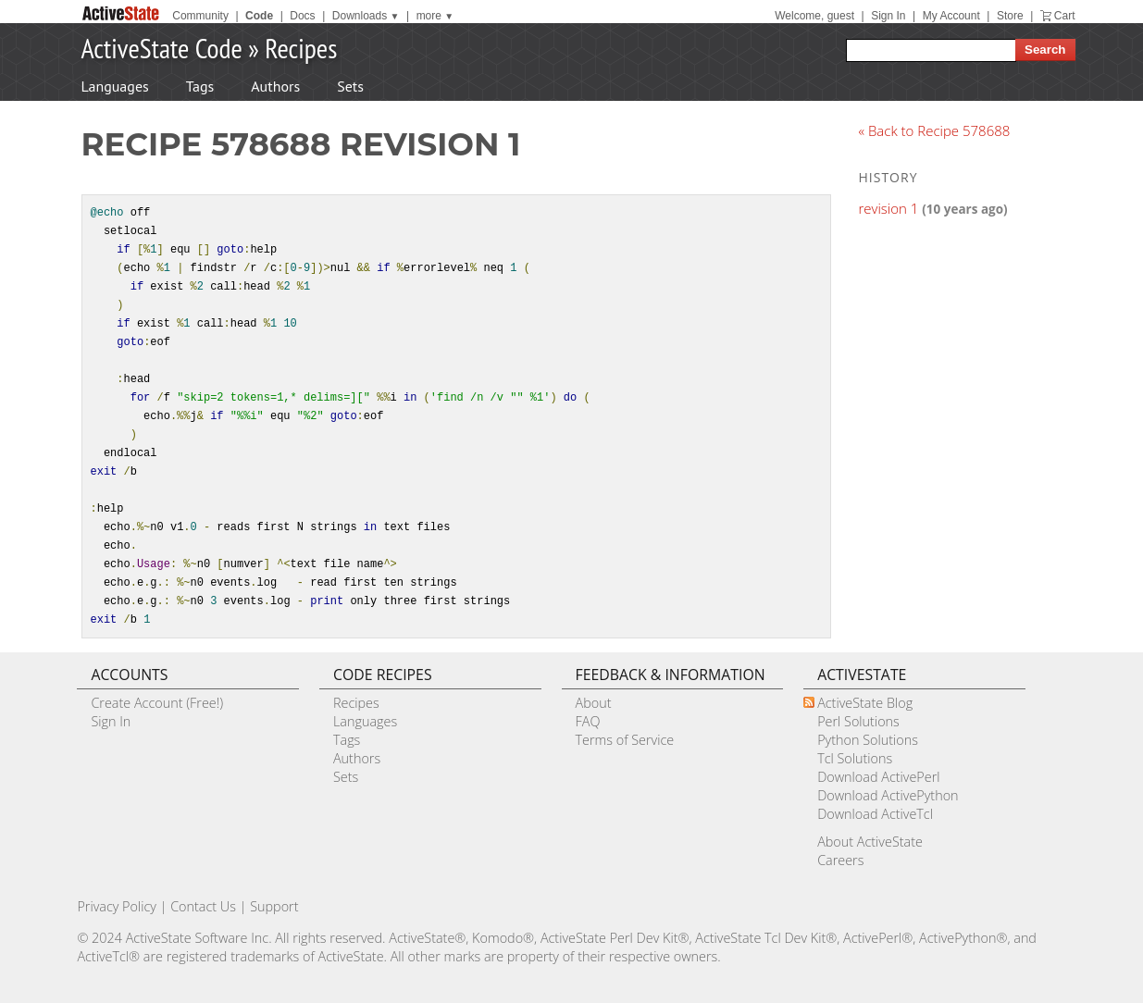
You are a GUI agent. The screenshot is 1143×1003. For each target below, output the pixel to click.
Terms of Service (625, 740)
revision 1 (889, 208)
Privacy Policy (116, 906)
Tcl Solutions (854, 758)
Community (200, 15)
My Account (951, 15)
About (594, 703)
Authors (275, 86)
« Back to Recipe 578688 (935, 130)
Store (1010, 15)
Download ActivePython (887, 795)
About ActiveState (870, 841)
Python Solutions (867, 740)
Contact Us (203, 906)
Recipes (301, 48)
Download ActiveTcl (875, 814)
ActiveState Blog (865, 703)
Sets (350, 86)
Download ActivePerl (878, 777)
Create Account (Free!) (157, 703)
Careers (840, 860)
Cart (1064, 15)
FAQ (588, 721)
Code (259, 15)
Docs (302, 15)
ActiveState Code (161, 48)
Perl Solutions (858, 721)
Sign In (888, 15)
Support (274, 906)
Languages (115, 86)
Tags (200, 86)
